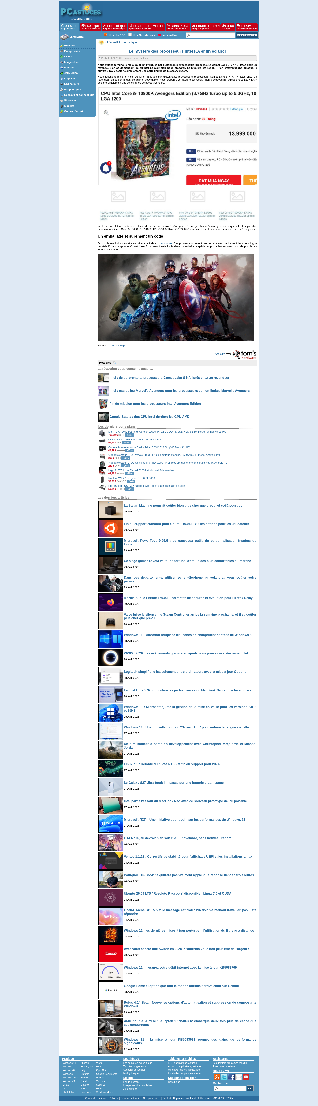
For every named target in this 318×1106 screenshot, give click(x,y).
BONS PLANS (178, 27)
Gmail (84, 1081)
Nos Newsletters (144, 35)
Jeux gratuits (130, 1089)
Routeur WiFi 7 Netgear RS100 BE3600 (131, 478)
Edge (83, 1070)
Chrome (85, 1073)
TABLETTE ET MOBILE (146, 27)
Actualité (77, 37)
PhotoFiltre (69, 1092)
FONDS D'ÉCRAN (206, 27)
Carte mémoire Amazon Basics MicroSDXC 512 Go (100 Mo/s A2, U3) (149, 447)
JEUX (228, 27)
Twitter (84, 1088)
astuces (192, 1063)
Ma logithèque (131, 1073)
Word (99, 1063)
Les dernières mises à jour (137, 1063)
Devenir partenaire (131, 1098)
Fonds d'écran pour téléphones (185, 1073)
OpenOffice (102, 1070)
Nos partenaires (151, 1098)
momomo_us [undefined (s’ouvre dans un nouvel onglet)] (164, 243)
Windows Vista (71, 1077)
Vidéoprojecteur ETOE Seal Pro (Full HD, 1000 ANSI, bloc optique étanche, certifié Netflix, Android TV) (168, 462)
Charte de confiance (96, 1098)
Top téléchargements (134, 1066)
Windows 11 (69, 1063)
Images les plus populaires (137, 1085)
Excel (99, 1066)
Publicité (113, 1098)
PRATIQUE (91, 27)
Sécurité (100, 1084)
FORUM (247, 27)
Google (100, 1077)
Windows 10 (69, 1066)
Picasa (99, 1088)
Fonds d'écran (131, 1082)
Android (85, 1063)
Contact (166, 1098)
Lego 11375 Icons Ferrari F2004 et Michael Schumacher (141, 470)
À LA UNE (69, 27)
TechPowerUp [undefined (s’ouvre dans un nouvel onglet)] (116, 345)
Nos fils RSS (117, 35)
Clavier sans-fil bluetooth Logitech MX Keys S (135, 439)
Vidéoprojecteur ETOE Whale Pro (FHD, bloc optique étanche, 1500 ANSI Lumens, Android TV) (164, 454)
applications (180, 1063)
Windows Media (104, 1092)
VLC (65, 1088)
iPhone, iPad (87, 1066)
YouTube (101, 1081)
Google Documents (106, 1073)
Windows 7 (69, 1073)
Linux (66, 1084)
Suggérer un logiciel (134, 1069)
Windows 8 (69, 1070)
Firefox (84, 1077)
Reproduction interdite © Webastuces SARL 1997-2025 (203, 1098)
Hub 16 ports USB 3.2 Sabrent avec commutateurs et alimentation (147, 485)
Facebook (86, 1092)
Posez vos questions (224, 1066)
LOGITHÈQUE (114, 27)
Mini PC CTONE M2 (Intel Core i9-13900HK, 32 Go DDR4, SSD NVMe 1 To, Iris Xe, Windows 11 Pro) (167, 431)
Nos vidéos (170, 35)
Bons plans (174, 1082)
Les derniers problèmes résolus (230, 1063)
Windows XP (70, 1081)
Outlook (85, 1084)
